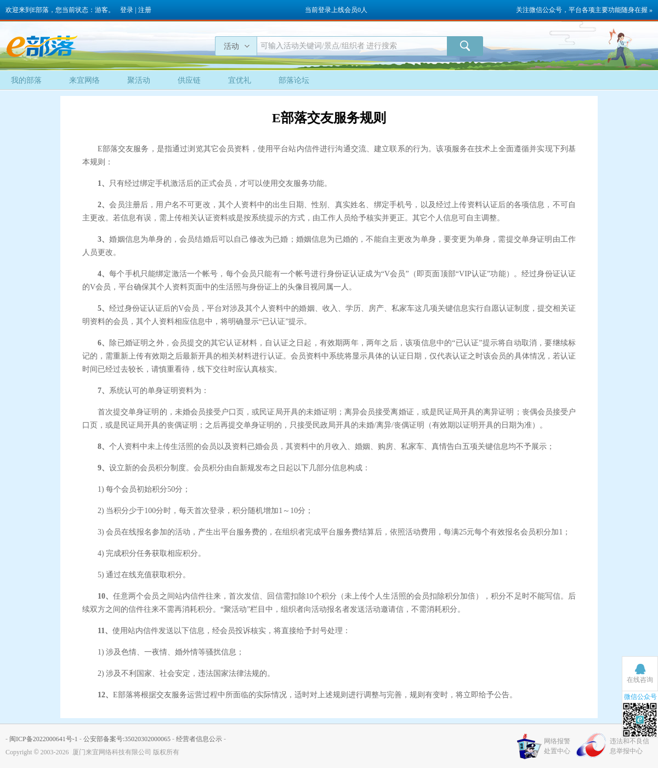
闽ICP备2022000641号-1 (43, 739)
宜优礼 (239, 80)
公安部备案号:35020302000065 (127, 739)
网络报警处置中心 (557, 746)
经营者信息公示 (199, 739)
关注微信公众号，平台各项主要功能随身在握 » (584, 10)
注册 (144, 10)
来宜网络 (84, 80)
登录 (126, 10)
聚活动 (138, 80)
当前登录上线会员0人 (336, 10)
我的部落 (26, 80)
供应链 (189, 80)
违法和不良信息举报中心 (629, 746)
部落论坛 (294, 80)
